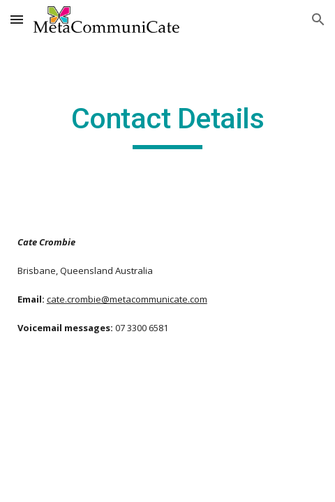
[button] (17, 19)
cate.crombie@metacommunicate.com (127, 299)
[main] (168, 125)
